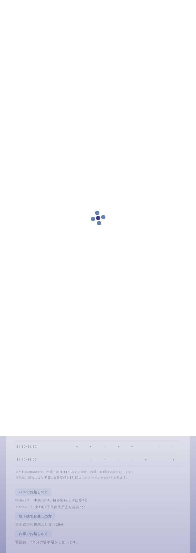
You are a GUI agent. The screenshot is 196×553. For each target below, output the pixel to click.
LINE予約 (83, 407)
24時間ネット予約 (37, 407)
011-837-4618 (129, 407)
